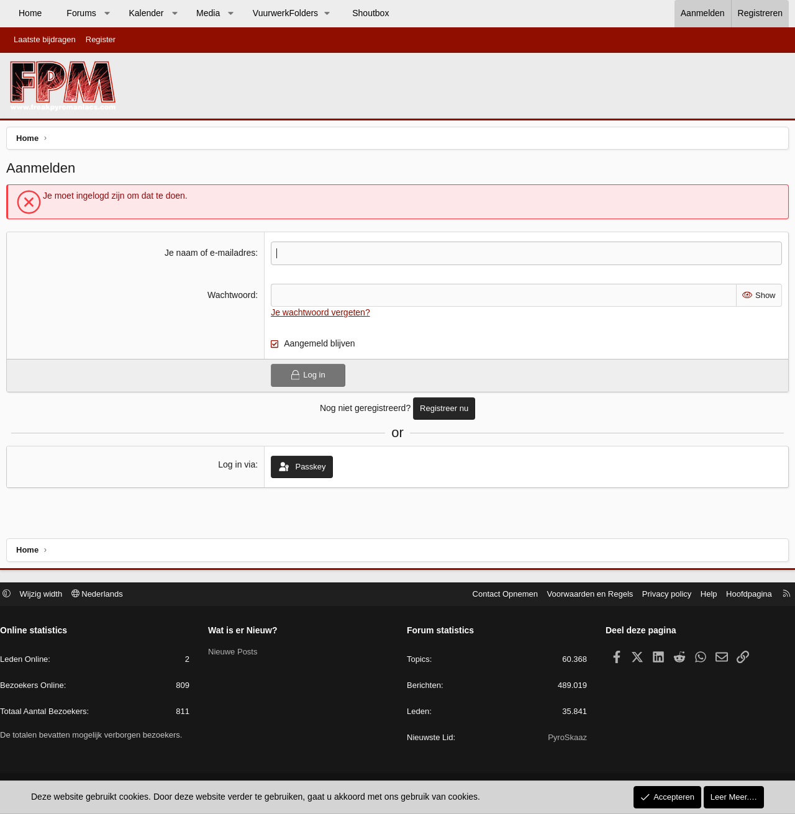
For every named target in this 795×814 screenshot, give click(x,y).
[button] (107, 13)
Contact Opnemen (499, 595)
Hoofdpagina (743, 595)
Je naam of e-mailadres (211, 256)
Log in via (238, 468)
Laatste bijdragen (45, 39)
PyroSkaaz (564, 739)
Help (702, 595)
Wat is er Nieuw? (246, 632)
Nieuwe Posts (235, 653)
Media (208, 13)
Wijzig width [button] (47, 595)
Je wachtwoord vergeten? (321, 315)
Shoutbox (370, 13)
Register (101, 39)
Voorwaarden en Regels (584, 595)
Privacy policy (660, 595)
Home (30, 13)
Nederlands (103, 595)
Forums (81, 13)
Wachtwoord (233, 298)
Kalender (146, 13)
